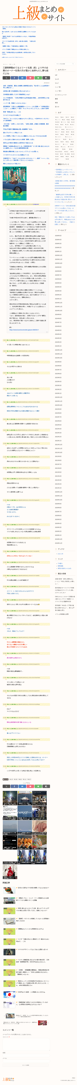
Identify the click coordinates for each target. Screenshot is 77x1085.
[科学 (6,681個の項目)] (57, 134)
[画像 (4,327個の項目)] (65, 149)
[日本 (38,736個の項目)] (67, 117)
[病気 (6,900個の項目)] (73, 132)
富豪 (15, 779)
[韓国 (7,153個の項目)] (63, 132)
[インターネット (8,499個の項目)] (70, 127)
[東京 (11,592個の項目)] (62, 125)
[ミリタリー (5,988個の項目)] (59, 137)
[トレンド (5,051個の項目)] (66, 144)
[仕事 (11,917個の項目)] (73, 122)
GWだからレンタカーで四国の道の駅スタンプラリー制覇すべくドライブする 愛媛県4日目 (65, 599)
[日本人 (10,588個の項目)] (72, 125)
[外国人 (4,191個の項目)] (67, 152)
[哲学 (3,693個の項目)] (62, 154)
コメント (6, 1037)
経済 (29, 779)
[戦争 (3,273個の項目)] (67, 157)
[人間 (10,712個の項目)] (67, 125)
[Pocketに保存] (30, 78)
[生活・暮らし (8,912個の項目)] (59, 127)
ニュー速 (5, 779)
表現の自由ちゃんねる (64, 568)
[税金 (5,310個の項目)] (67, 142)
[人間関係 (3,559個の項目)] (67, 154)
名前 (4, 1055)
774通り (60, 563)
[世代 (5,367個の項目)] (57, 142)
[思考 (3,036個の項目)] (60, 159)
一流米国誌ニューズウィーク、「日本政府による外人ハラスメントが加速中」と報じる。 (65, 172)
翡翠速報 (60, 566)
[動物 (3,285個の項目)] (62, 157)
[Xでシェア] (6, 78)
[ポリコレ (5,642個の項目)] (58, 139)
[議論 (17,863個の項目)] (68, 120)
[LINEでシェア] (38, 78)
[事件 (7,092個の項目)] (68, 132)
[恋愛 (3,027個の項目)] (70, 159)
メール (5, 1060)
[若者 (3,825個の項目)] (57, 154)
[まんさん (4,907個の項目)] (63, 147)
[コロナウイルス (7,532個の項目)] (70, 129)
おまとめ (60, 553)
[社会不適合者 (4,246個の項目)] (59, 152)
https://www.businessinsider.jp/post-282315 (24, 330)
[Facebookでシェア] (14, 78)
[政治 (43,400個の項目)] (62, 117)
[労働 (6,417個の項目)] (72, 134)
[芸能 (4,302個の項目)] (72, 149)
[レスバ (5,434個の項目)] (72, 139)
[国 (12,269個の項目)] (69, 122)
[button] (46, 78)
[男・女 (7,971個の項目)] (58, 129)
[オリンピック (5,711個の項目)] (70, 137)
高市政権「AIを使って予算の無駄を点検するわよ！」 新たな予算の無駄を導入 (64, 608)
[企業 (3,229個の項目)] (72, 157)
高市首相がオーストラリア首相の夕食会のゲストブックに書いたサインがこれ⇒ (64, 590)
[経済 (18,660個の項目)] (63, 120)
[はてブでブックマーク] (22, 78)
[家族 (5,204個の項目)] (72, 142)
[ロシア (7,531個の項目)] (57, 132)
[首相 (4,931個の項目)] (57, 147)
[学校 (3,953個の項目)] (72, 152)
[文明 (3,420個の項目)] (73, 154)
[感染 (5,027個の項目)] (72, 144)
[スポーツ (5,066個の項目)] (58, 144)
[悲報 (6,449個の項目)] (62, 134)
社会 (24, 779)
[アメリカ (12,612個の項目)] (64, 122)
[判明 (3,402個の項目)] (57, 157)
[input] (65, 63)
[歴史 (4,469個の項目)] (58, 149)
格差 (20, 779)
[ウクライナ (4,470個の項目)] (71, 147)
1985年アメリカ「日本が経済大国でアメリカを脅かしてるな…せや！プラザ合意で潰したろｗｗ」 (65, 208)
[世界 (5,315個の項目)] (62, 142)
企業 (11, 779)
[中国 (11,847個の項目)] (57, 125)
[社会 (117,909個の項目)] (57, 117)
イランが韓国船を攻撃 (62, 614)
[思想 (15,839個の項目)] (73, 120)
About (73, 1080)
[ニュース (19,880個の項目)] (58, 120)
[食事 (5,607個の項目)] (65, 139)
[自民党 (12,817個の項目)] (57, 122)
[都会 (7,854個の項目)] (63, 129)
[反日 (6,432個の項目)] (67, 134)
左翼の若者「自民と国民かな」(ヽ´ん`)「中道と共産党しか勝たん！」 (64, 581)
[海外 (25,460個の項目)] (72, 117)
